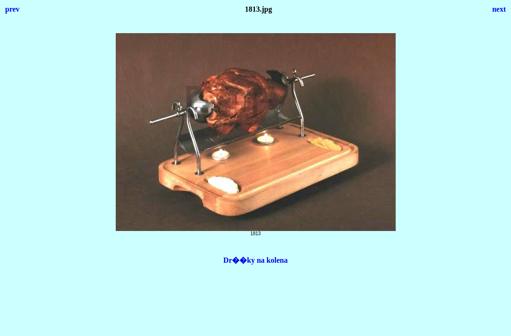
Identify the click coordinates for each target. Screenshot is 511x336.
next (499, 9)
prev (12, 9)
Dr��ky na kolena (256, 260)
